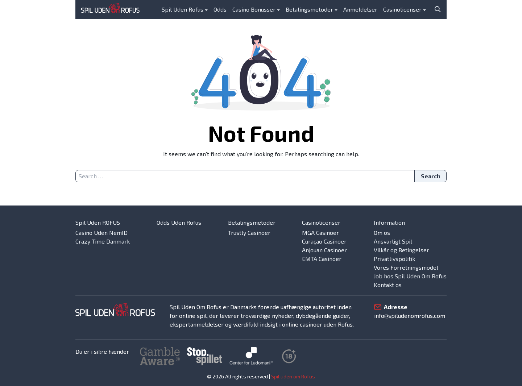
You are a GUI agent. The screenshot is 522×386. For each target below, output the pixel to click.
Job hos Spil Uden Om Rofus (410, 276)
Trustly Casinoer (249, 232)
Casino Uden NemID (101, 232)
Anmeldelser (360, 9)
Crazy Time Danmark (102, 241)
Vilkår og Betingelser (401, 249)
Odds (220, 9)
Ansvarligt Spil (393, 241)
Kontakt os (388, 284)
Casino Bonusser (254, 9)
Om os (382, 232)
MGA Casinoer (320, 232)
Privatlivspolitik (394, 258)
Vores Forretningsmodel (406, 267)
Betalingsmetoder (309, 9)
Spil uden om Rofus (293, 376)
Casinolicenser (402, 9)
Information (389, 222)
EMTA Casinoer (321, 258)
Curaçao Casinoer (324, 241)
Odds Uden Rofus (179, 222)
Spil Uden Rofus (182, 9)
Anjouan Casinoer (324, 249)
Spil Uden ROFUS (97, 222)
